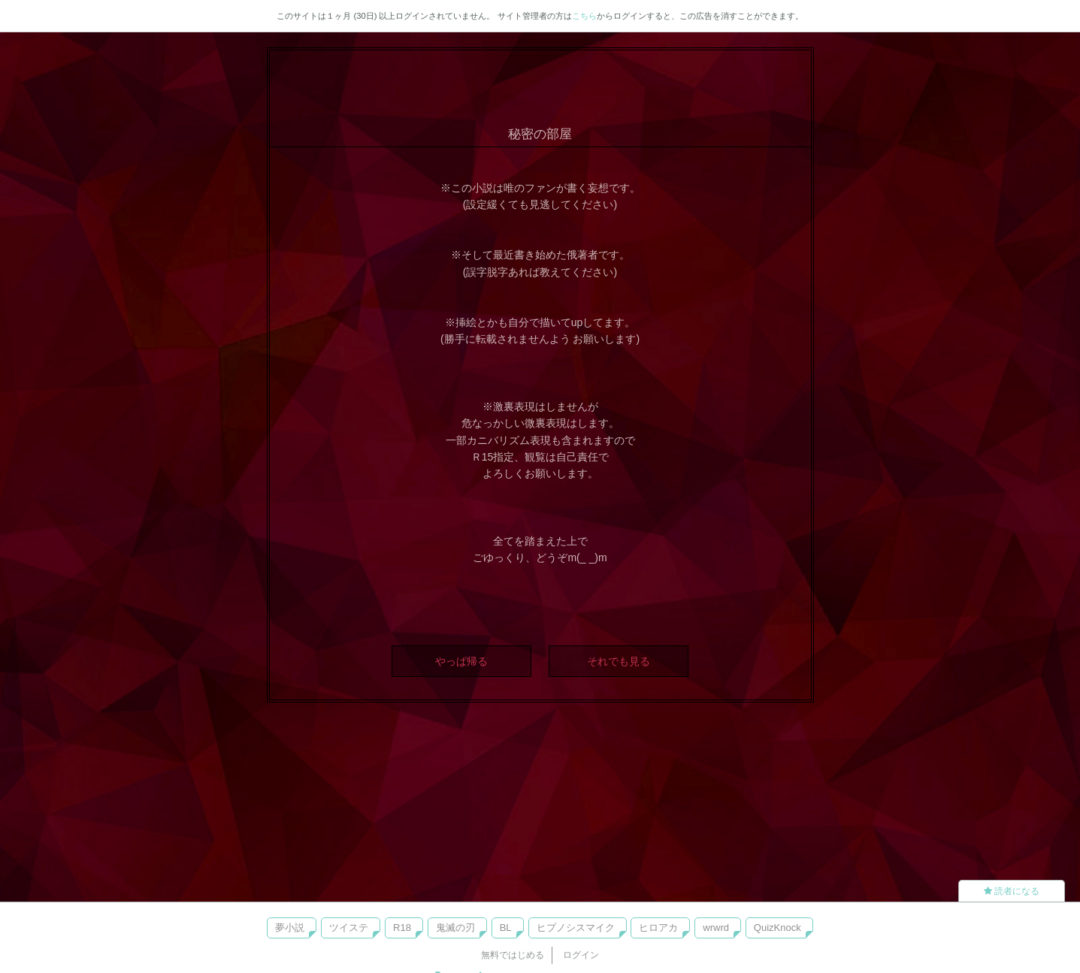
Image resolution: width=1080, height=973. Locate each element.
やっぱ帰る (461, 661)
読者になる (1011, 891)
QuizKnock (777, 927)
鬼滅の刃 (455, 927)
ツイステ (348, 927)
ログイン (581, 955)
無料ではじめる (512, 955)
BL (506, 927)
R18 (402, 927)
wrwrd (716, 927)
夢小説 (289, 927)
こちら (584, 15)
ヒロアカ (658, 927)
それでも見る (618, 661)
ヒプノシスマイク (576, 927)
